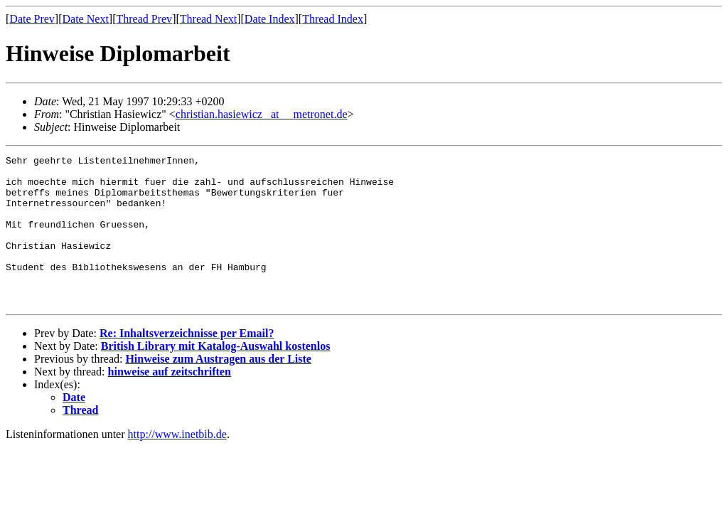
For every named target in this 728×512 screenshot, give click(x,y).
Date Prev (32, 19)
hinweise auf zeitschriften (169, 401)
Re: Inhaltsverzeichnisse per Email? (187, 363)
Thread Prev (144, 19)
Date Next (86, 19)
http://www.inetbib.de (177, 464)
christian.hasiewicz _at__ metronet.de (262, 114)
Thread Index (332, 19)
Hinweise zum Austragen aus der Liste (218, 389)
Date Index (270, 19)
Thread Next (208, 19)
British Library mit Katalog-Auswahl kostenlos (216, 376)
